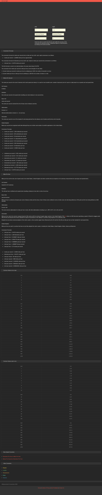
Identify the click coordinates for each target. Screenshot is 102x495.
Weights (5, 467)
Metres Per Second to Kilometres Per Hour (13, 459)
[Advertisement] (51, 13)
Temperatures (6, 472)
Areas (4, 475)
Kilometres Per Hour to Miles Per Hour (12, 456)
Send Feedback (54, 487)
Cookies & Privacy (46, 487)
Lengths (5, 470)
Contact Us (61, 487)
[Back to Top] (99, 484)
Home (39, 487)
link (65, 216)
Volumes (5, 477)
